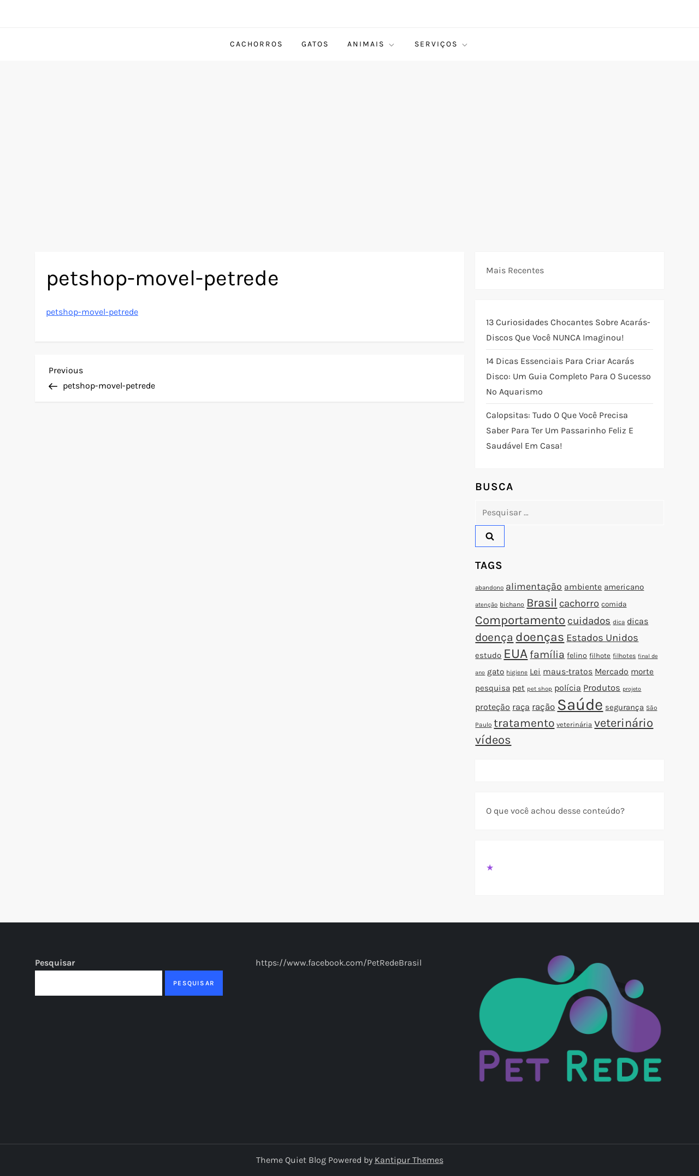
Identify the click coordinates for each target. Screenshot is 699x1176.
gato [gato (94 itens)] (495, 672)
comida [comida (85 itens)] (613, 604)
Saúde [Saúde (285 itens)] (580, 704)
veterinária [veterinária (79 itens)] (574, 724)
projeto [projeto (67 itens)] (632, 688)
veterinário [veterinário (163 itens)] (623, 723)
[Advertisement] (349, 142)
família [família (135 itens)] (547, 654)
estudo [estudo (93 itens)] (488, 655)
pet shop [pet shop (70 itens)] (539, 688)
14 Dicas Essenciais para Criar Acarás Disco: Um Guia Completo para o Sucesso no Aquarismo (568, 376)
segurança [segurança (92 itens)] (624, 707)
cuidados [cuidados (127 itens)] (589, 621)
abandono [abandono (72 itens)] (489, 587)
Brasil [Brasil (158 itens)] (541, 602)
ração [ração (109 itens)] (543, 707)
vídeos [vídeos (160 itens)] (493, 740)
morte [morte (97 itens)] (642, 672)
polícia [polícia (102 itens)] (567, 688)
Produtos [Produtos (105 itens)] (601, 688)
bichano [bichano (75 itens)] (512, 604)
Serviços (441, 44)
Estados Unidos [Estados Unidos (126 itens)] (602, 638)
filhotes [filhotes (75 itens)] (624, 656)
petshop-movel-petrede (92, 312)
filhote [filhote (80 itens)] (600, 655)
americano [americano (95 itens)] (624, 587)
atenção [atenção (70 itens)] (486, 604)
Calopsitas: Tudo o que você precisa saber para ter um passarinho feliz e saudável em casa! (559, 430)
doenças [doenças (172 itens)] (540, 637)
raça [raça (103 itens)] (521, 707)
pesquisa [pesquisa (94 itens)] (492, 688)
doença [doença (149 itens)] (494, 637)
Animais (371, 44)
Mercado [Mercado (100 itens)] (612, 672)
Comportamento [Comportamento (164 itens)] (520, 620)
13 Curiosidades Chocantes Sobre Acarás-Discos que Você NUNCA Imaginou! (568, 330)
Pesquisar (55, 962)
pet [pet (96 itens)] (518, 688)
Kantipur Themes (409, 1160)
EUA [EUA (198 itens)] (515, 653)
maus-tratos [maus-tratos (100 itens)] (568, 672)
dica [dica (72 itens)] (619, 622)
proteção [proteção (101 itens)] (492, 707)
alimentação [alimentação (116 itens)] (534, 586)
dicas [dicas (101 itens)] (637, 621)
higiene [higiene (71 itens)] (517, 672)
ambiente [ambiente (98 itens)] (583, 587)
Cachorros (256, 44)
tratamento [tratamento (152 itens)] (524, 723)
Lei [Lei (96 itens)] (535, 672)
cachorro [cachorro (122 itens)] (579, 603)
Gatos (315, 44)
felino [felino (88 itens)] (577, 655)
